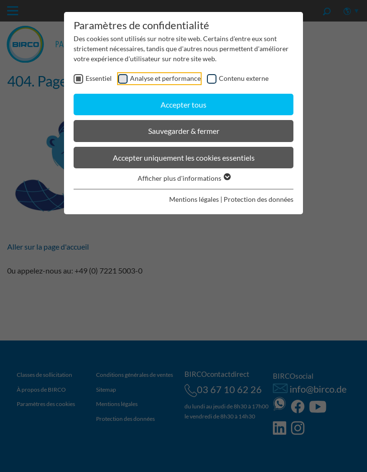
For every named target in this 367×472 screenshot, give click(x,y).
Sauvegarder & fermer (183, 130)
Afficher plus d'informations (184, 178)
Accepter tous (183, 104)
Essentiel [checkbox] (99, 78)
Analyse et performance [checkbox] (165, 78)
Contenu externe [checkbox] (244, 78)
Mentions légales (194, 199)
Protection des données (258, 199)
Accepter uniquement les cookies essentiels (184, 157)
